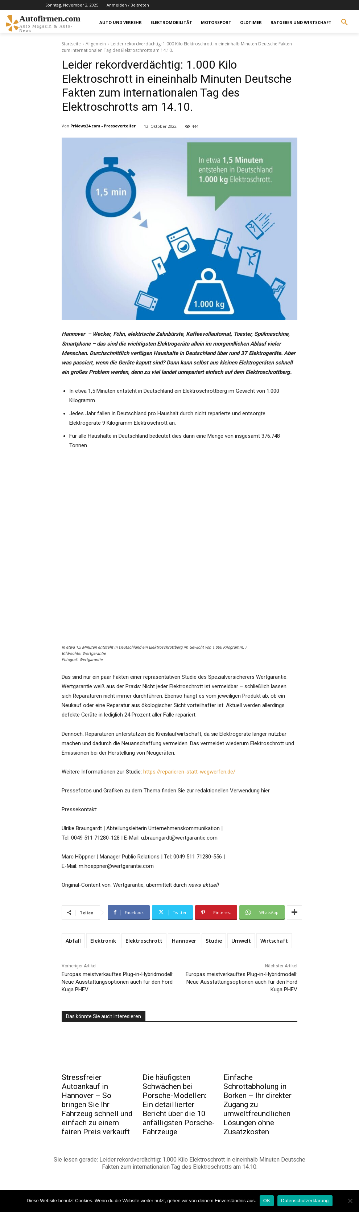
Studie (214, 940)
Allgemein (96, 44)
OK (266, 1200)
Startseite (71, 44)
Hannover (184, 940)
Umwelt (241, 940)
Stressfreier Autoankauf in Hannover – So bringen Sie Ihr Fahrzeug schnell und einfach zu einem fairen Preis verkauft (97, 1104)
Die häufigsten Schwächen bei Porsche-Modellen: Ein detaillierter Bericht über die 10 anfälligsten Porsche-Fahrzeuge (179, 1104)
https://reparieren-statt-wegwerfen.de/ (189, 771)
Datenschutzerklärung (305, 1200)
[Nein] (350, 1200)
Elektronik (103, 940)
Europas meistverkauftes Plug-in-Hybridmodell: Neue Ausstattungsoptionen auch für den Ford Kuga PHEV (117, 982)
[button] (344, 22)
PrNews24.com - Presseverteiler (103, 125)
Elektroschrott (143, 940)
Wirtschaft (274, 940)
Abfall (73, 940)
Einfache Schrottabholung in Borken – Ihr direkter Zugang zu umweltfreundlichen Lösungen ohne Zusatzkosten (257, 1104)
